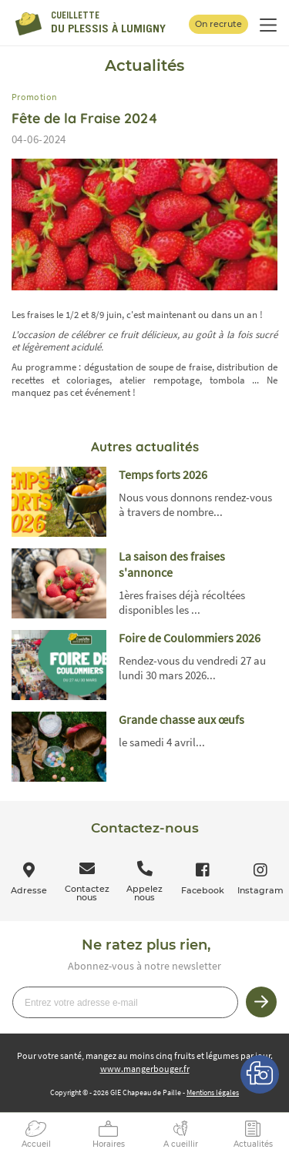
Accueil (36, 1144)
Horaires (108, 1144)
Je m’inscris (261, 1002)
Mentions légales (213, 1092)
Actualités (253, 1144)
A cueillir (180, 1144)
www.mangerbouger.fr (145, 1068)
